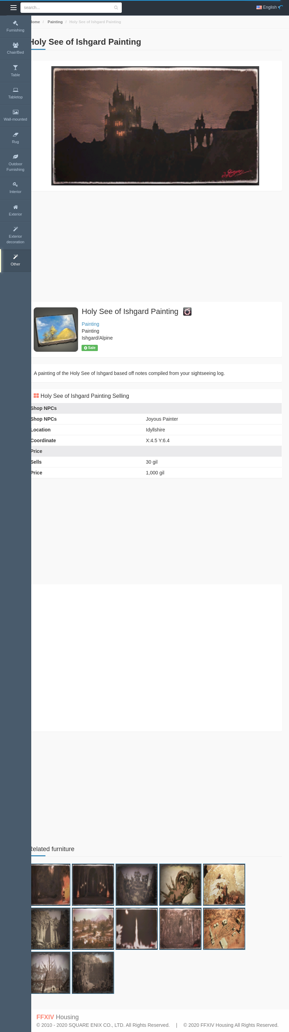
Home (44, 22)
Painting (65, 22)
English (268, 7)
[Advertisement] (160, 246)
